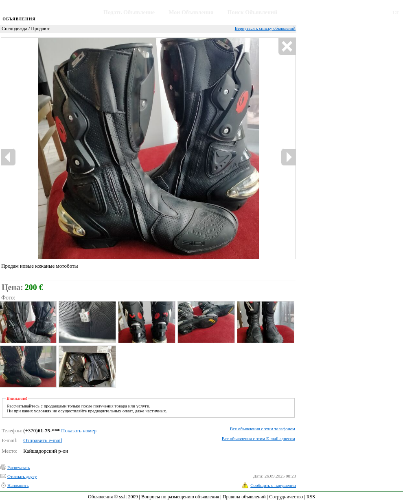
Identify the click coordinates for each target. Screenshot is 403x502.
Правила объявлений (244, 497)
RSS (311, 497)
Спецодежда (14, 28)
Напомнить (17, 485)
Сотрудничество (286, 497)
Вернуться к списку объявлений (265, 28)
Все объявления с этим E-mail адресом (258, 438)
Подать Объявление (129, 12)
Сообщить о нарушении (273, 485)
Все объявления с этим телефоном (262, 428)
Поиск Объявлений (253, 12)
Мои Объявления (191, 12)
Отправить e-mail (42, 440)
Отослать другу (22, 476)
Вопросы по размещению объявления (180, 497)
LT (395, 12)
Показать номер (78, 430)
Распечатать (18, 467)
